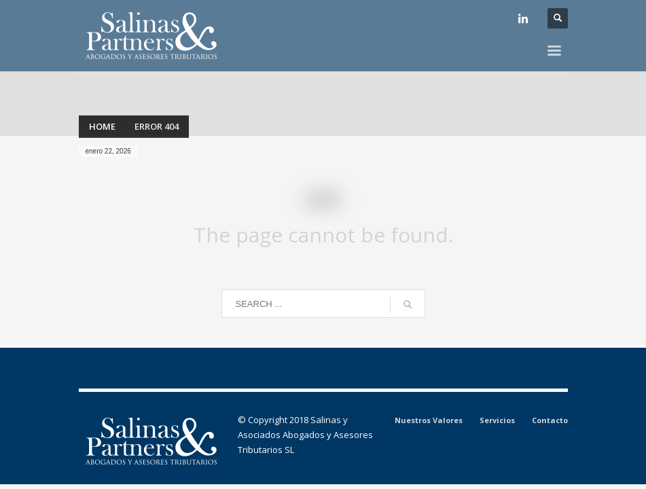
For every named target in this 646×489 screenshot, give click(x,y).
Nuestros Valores (429, 420)
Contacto (550, 420)
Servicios (497, 420)
